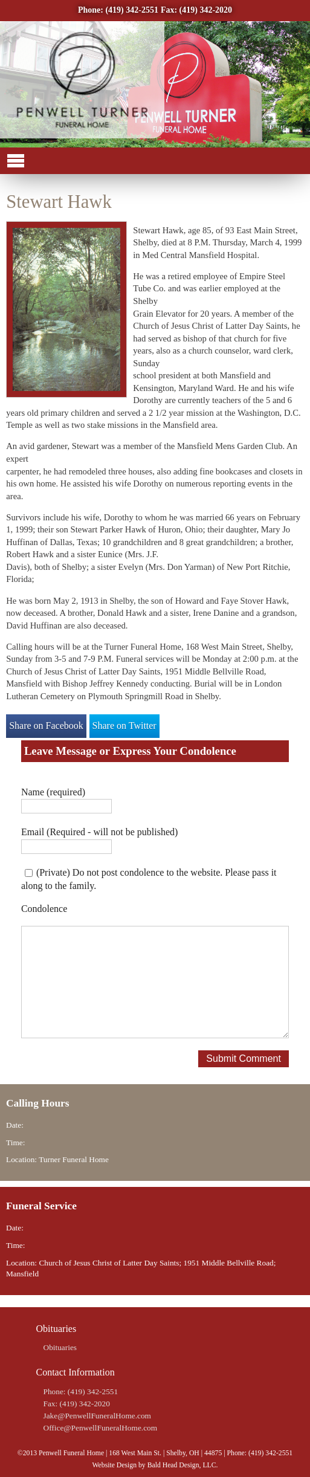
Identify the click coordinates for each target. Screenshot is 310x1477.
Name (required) (53, 792)
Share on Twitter (124, 725)
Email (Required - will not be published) (99, 832)
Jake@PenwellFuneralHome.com (97, 1415)
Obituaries (60, 1347)
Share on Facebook (46, 725)
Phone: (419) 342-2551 (118, 10)
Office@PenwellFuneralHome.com (101, 1427)
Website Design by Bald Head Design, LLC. (155, 1465)
